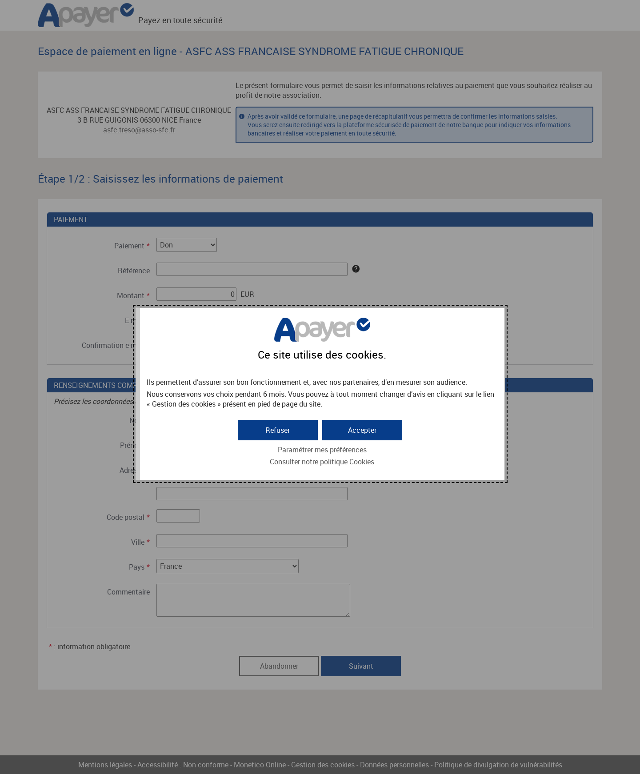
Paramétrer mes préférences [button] (322, 450)
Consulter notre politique (322, 462)
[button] (362, 430)
